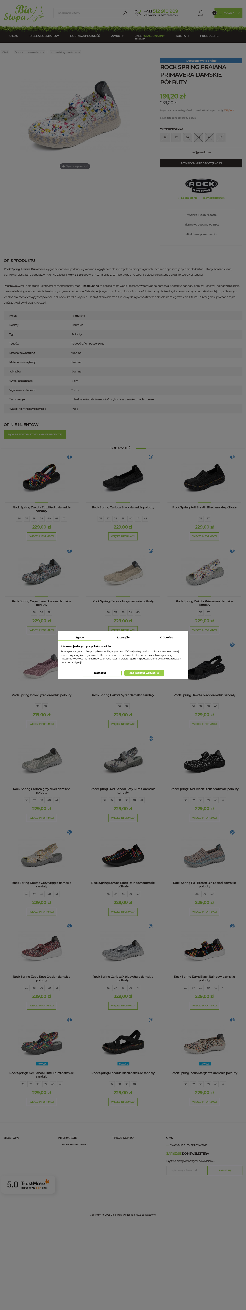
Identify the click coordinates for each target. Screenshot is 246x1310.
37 (26, 518)
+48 (30, 1159)
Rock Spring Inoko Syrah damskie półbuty (41, 695)
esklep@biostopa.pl (16, 1164)
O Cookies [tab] (166, 637)
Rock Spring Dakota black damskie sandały (204, 695)
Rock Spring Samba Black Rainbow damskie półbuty (123, 884)
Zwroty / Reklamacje (76, 1173)
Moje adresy (124, 1156)
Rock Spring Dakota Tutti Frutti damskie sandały (41, 509)
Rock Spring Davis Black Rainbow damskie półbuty (204, 978)
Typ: (11, 334)
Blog (65, 1184)
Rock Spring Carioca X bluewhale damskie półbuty (123, 978)
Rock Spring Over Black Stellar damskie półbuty (204, 789)
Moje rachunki (126, 1150)
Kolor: (13, 315)
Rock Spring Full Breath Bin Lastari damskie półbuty (204, 884)
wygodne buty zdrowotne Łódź (192, 1173)
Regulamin (69, 1156)
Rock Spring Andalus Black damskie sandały (123, 1073)
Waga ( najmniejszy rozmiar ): (27, 408)
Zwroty (117, 36)
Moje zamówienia (128, 1145)
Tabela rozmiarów (44, 36)
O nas (13, 36)
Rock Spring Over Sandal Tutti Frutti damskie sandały (41, 1074)
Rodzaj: (13, 325)
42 (63, 518)
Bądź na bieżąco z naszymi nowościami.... (190, 1247)
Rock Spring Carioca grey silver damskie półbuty (41, 790)
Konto (195, 13)
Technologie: (17, 399)
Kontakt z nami (72, 1150)
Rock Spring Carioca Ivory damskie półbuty (123, 601)
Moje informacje (127, 1161)
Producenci (209, 36)
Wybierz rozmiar (171, 129)
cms (169, 1138)
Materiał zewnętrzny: (22, 353)
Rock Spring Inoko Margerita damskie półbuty (204, 1073)
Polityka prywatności (76, 1161)
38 (34, 518)
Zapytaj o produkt (214, 197)
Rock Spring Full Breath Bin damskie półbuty (204, 507)
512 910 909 (161, 11)
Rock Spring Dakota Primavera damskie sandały (204, 603)
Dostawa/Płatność (85, 36)
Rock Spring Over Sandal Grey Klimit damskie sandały (122, 790)
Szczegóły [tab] (123, 637)
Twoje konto (122, 1138)
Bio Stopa (11, 1172)
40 (49, 518)
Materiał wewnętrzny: (22, 362)
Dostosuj (101, 673)
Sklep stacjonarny (74, 1145)
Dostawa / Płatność (75, 1178)
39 (41, 518)
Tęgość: (14, 343)
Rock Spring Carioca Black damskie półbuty (123, 507)
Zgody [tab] (80, 637)
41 (56, 518)
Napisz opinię (189, 197)
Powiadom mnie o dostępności (201, 163)
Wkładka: (15, 371)
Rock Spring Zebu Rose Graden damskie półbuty (41, 978)
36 (19, 518)
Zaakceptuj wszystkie (144, 673)
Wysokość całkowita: (22, 390)
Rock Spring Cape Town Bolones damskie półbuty (41, 603)
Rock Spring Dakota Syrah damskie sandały (123, 695)
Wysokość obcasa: (21, 381)
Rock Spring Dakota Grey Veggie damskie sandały (41, 884)
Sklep (149, 36)
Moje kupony (124, 1167)
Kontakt (182, 36)
